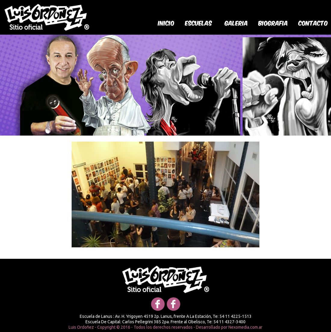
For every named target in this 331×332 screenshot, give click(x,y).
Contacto (313, 22)
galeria (236, 22)
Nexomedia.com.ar (245, 327)
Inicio (166, 22)
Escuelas (198, 22)
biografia (273, 22)
